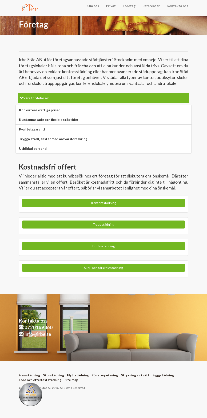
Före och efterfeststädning (40, 380)
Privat (111, 6)
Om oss (93, 6)
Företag (129, 6)
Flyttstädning (78, 375)
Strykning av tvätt (135, 375)
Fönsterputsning (105, 375)
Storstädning (53, 375)
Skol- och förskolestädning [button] (103, 268)
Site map (71, 380)
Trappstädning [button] (103, 224)
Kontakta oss (177, 6)
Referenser (151, 6)
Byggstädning (163, 375)
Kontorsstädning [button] (103, 203)
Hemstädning (29, 375)
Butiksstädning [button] (103, 246)
